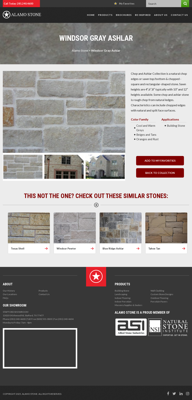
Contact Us (179, 15)
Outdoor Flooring (159, 298)
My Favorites (124, 3)
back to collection (160, 172)
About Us (160, 15)
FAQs (5, 298)
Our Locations (10, 294)
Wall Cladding (157, 290)
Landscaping (121, 294)
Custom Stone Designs (162, 294)
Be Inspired (143, 15)
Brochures (124, 15)
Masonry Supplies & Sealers (128, 305)
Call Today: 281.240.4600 (18, 3)
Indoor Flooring (122, 298)
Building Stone (122, 290)
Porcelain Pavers (159, 301)
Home (91, 15)
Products (105, 15)
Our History (9, 290)
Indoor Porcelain (123, 301)
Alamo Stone (80, 50)
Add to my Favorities (160, 160)
